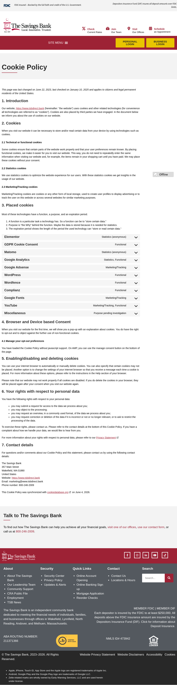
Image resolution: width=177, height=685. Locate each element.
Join (113, 29)
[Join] (107, 28)
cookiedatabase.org (57, 492)
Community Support (20, 589)
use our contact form (151, 527)
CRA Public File (17, 593)
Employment (15, 598)
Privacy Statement (106, 437)
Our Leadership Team (21, 584)
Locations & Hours (123, 580)
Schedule (159, 29)
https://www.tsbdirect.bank (30, 108)
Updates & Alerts (55, 584)
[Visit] (129, 28)
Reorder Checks (87, 598)
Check (90, 29)
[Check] (84, 28)
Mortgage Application (90, 593)
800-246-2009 (25, 531)
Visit (134, 29)
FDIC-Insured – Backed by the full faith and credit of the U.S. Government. (47, 4)
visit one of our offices (122, 527)
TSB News (14, 602)
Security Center (54, 576)
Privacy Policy (53, 580)
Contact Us (118, 576)
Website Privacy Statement (97, 654)
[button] (55, 42)
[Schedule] (150, 28)
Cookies (170, 654)
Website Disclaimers (130, 654)
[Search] (169, 578)
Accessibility (154, 654)
